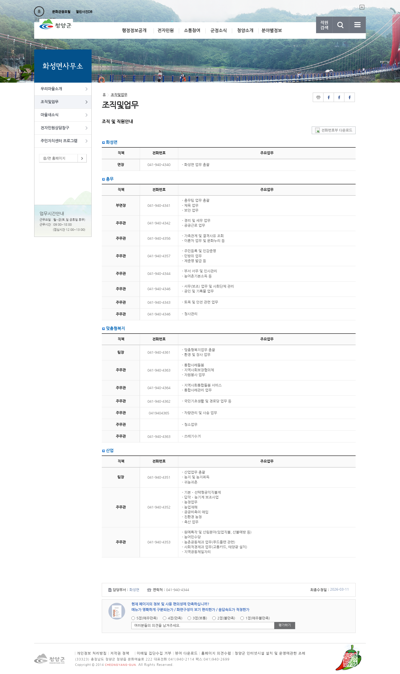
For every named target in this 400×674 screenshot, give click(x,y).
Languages (348, 6)
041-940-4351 (158, 477)
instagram (349, 97)
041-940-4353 (158, 542)
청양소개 (245, 30)
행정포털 (41, 12)
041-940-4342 (158, 223)
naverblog (328, 97)
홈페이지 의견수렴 (216, 653)
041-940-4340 (158, 165)
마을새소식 (49, 115)
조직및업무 (49, 102)
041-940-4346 (158, 289)
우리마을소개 (51, 89)
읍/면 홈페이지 (54, 158)
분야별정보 (271, 30)
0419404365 (159, 413)
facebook (339, 97)
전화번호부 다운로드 (336, 130)
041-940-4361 (158, 352)
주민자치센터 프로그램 (59, 141)
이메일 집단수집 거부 (154, 653)
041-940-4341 (158, 205)
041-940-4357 (158, 256)
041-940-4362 (158, 401)
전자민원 (166, 32)
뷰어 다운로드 (186, 653)
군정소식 (218, 30)
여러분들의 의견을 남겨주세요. (157, 625)
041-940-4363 (158, 370)
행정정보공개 (134, 30)
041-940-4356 (158, 238)
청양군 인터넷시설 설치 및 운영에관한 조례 (270, 653)
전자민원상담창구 (55, 128)
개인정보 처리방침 (92, 653)
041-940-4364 (158, 388)
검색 (341, 25)
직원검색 (324, 25)
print (318, 97)
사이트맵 (357, 25)
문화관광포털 (61, 12)
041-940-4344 (158, 273)
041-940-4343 (158, 302)
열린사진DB (84, 12)
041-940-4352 (158, 507)
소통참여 (192, 30)
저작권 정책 (119, 653)
